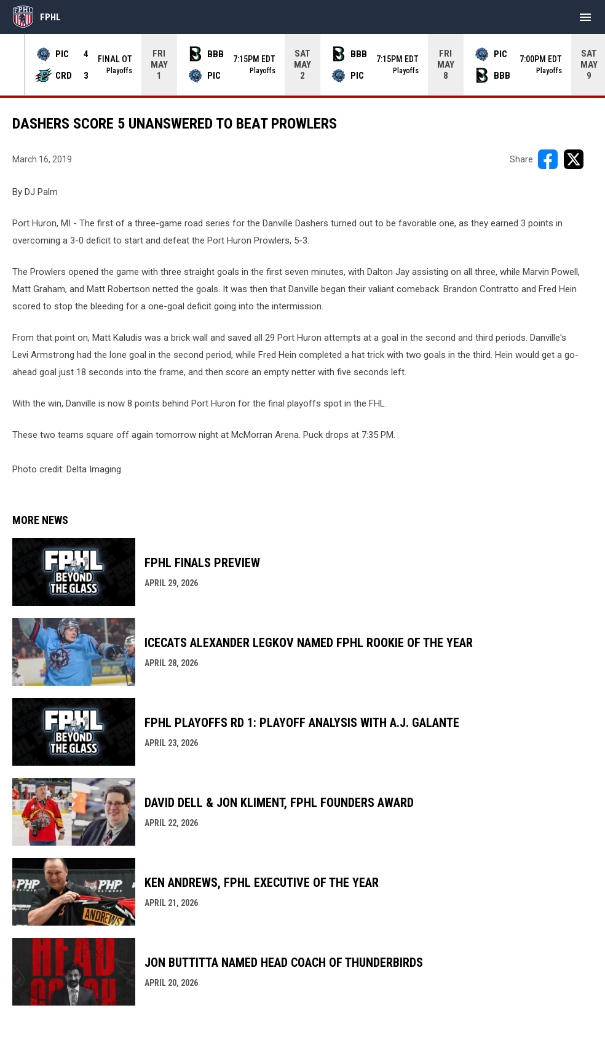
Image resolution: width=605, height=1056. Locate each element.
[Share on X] (573, 159)
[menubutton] (585, 17)
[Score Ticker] (302, 64)
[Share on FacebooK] (548, 159)
